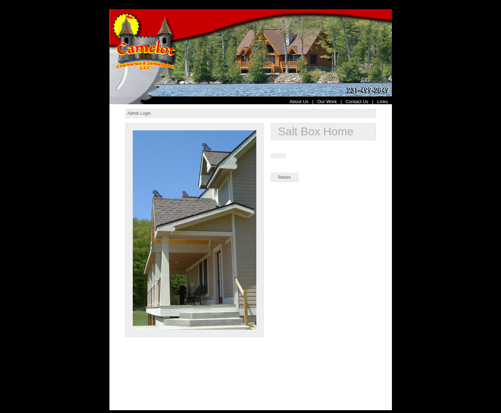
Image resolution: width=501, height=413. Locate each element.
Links (384, 101)
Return (284, 177)
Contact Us (357, 101)
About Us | (303, 101)
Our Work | (331, 101)
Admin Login (139, 113)
